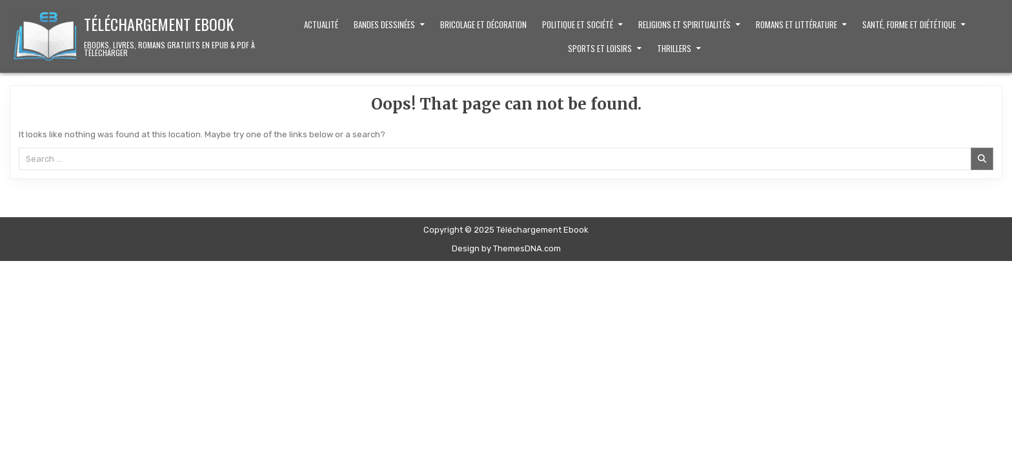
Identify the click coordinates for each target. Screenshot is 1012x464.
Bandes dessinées (384, 24)
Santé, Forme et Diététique (909, 24)
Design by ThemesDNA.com (506, 248)
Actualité (321, 24)
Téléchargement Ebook (159, 23)
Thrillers (674, 48)
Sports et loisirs (600, 48)
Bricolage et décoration (483, 24)
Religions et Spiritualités (684, 24)
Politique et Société (577, 24)
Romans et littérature (796, 24)
